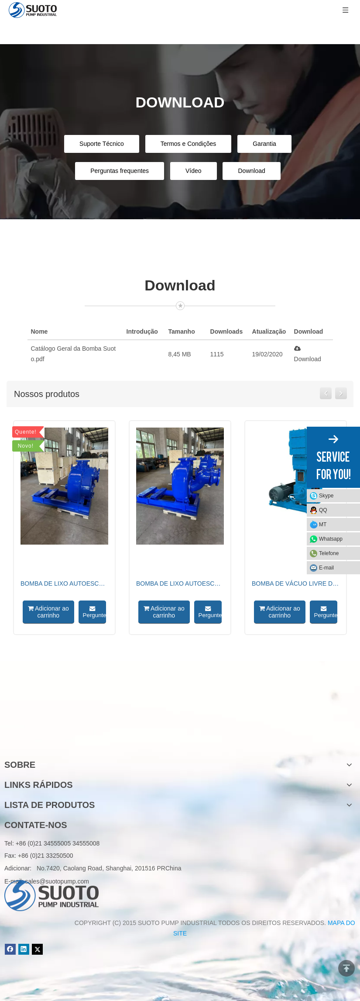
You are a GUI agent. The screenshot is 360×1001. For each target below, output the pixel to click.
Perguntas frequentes (119, 170)
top (346, 968)
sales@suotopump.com (57, 881)
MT (322, 524)
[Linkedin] (23, 949)
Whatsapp (331, 539)
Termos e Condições (188, 143)
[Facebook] (10, 949)
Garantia (264, 143)
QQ (323, 510)
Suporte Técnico (101, 143)
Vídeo (193, 170)
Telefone (329, 553)
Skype (326, 496)
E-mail (326, 568)
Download (251, 170)
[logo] (51, 736)
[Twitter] (37, 949)
